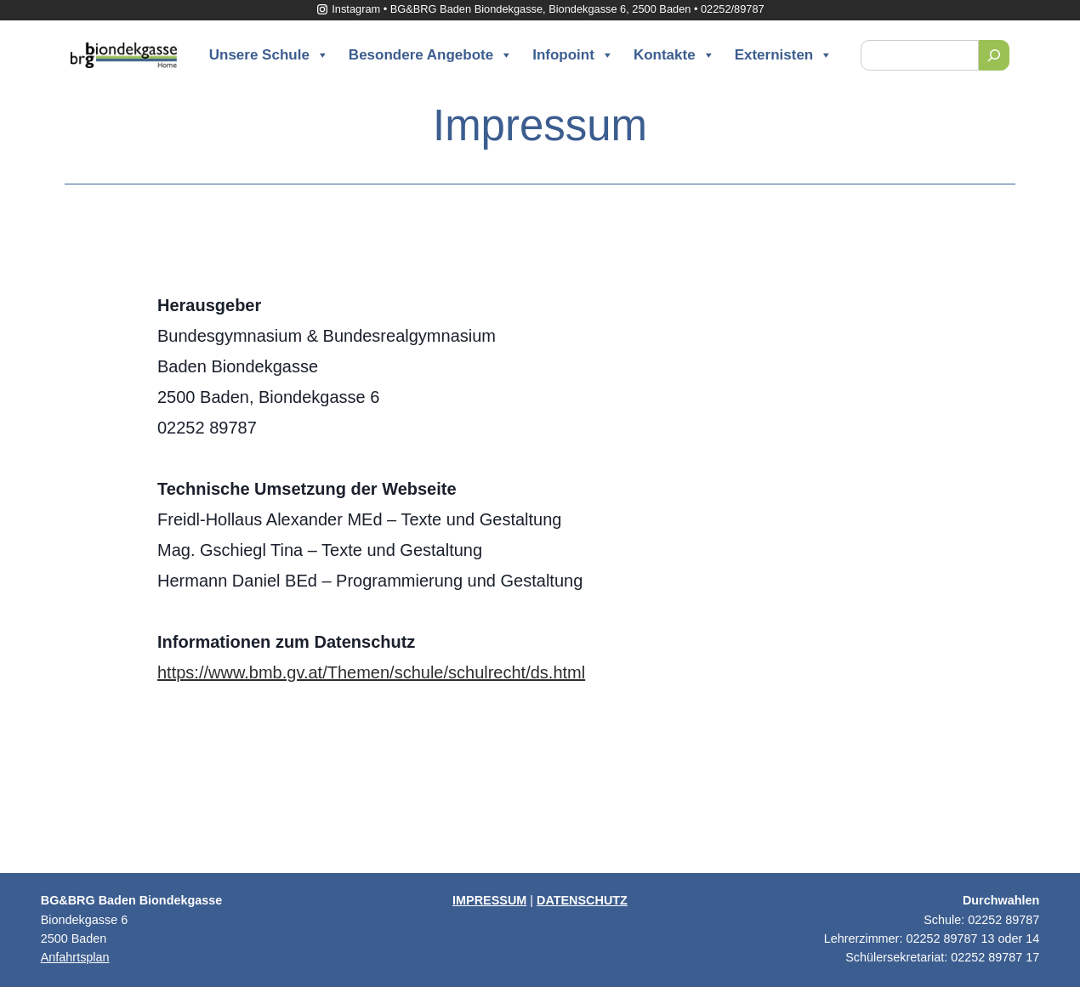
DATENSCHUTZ (582, 900)
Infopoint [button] (573, 55)
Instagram (347, 9)
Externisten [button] (784, 55)
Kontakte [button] (674, 55)
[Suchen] (994, 55)
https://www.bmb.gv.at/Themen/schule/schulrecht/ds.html (371, 672)
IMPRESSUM (489, 900)
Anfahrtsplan (75, 957)
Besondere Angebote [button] (431, 55)
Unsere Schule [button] (269, 55)
